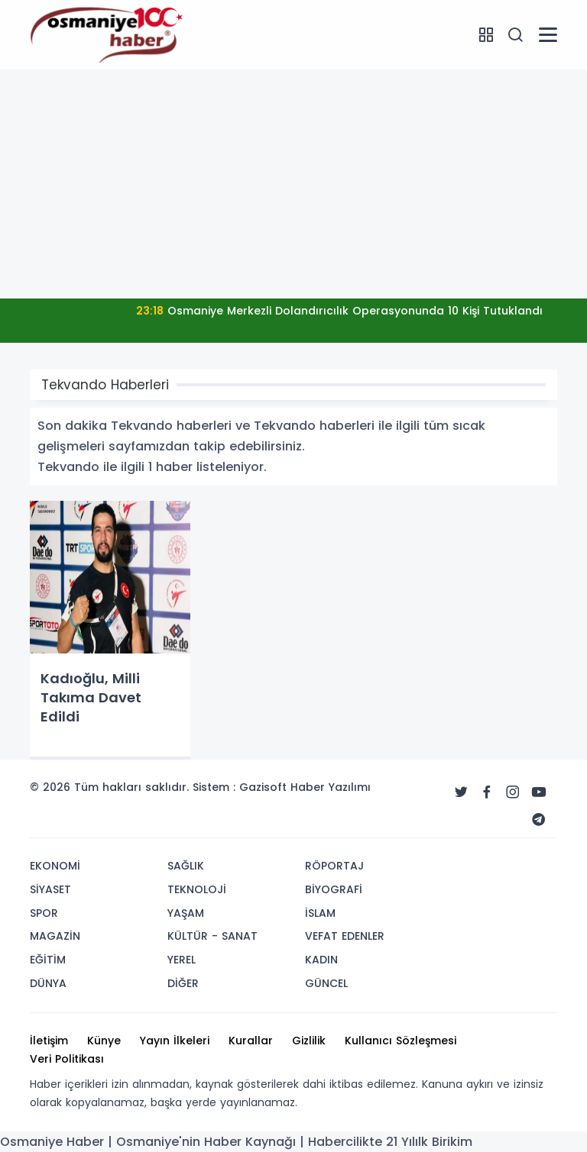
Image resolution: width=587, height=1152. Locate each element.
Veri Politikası (67, 1058)
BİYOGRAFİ (333, 889)
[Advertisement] (293, 184)
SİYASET (50, 889)
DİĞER (183, 983)
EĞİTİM (48, 959)
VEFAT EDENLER (344, 936)
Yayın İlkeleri (174, 1040)
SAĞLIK (185, 865)
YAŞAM (185, 913)
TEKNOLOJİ (196, 889)
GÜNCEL (326, 983)
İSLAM (320, 913)
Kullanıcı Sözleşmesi (400, 1040)
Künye (104, 1040)
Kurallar (251, 1040)
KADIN (321, 959)
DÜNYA (48, 983)
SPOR (44, 913)
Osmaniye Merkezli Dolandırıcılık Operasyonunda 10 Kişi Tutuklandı (339, 310)
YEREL (181, 959)
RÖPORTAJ (334, 865)
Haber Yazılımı (330, 787)
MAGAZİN (55, 936)
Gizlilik (309, 1040)
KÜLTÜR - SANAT (212, 936)
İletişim (49, 1040)
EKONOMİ (55, 865)
